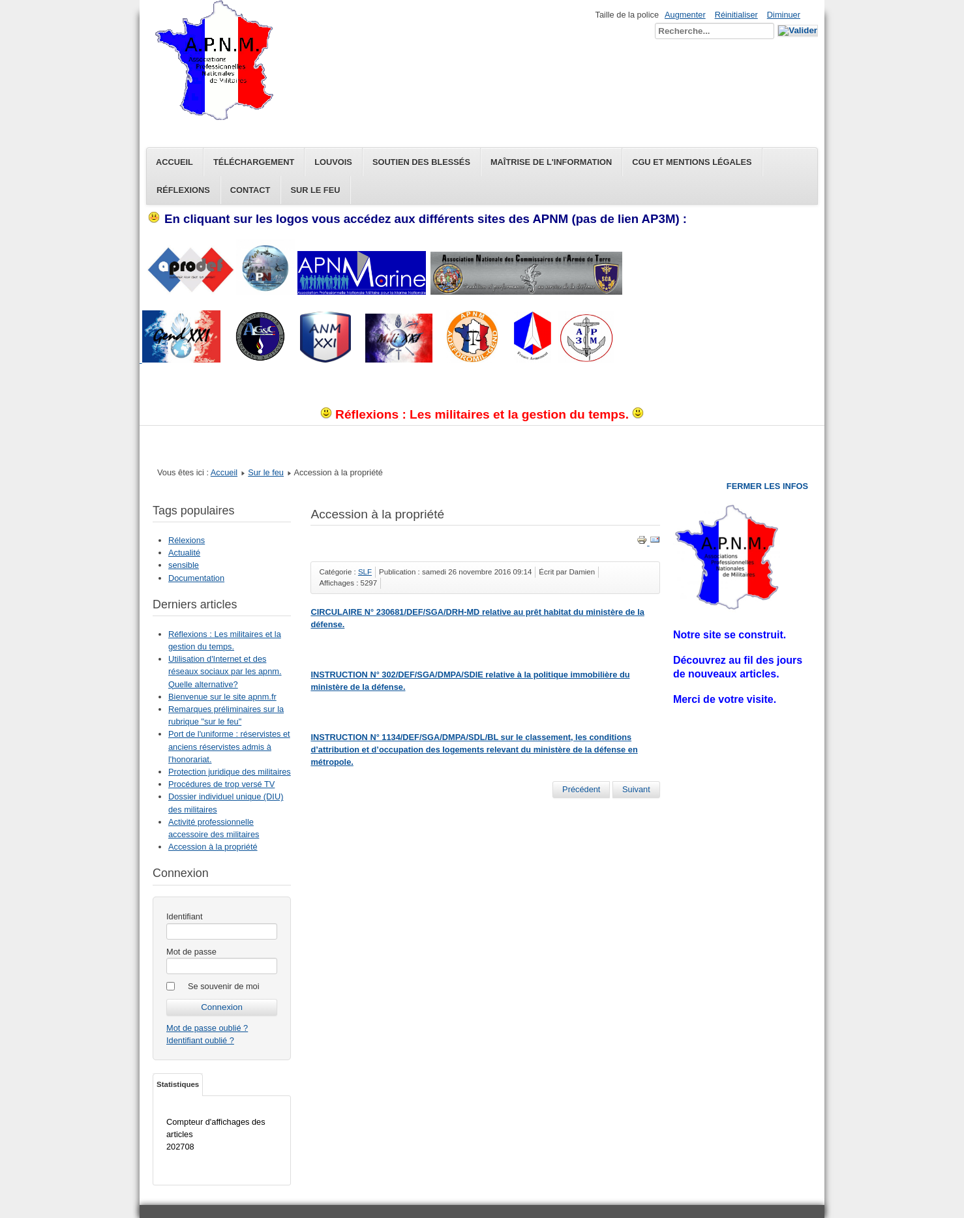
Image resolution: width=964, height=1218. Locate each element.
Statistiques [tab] (178, 1084)
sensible (183, 565)
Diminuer (783, 15)
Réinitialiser (736, 15)
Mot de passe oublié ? (207, 1028)
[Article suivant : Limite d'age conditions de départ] (636, 789)
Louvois (333, 162)
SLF (365, 572)
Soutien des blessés (421, 162)
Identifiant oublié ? (200, 1040)
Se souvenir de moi (224, 986)
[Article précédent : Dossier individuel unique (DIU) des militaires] (581, 789)
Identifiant (184, 916)
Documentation (196, 578)
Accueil (174, 162)
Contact (250, 190)
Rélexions (186, 540)
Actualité (184, 552)
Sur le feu (315, 190)
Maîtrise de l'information (551, 162)
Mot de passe (191, 952)
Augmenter (685, 15)
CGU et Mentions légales (691, 162)
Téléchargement (253, 162)
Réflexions (183, 190)
